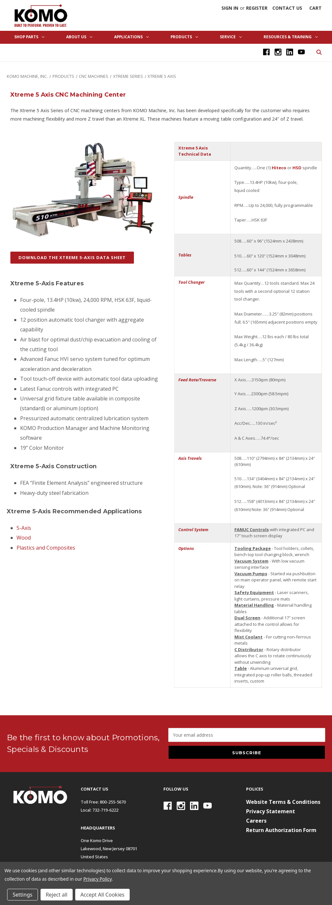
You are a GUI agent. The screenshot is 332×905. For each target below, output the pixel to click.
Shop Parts (29, 37)
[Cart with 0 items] (315, 8)
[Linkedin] (289, 52)
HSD (297, 168)
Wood (24, 537)
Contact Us (287, 8)
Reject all (56, 894)
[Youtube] (301, 52)
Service (231, 37)
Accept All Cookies (102, 894)
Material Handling (254, 605)
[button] (72, 261)
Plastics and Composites (46, 547)
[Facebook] (266, 52)
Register (256, 8)
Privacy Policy (97, 879)
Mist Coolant (248, 637)
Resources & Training (291, 37)
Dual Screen (247, 618)
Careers (256, 820)
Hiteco (279, 168)
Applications (131, 37)
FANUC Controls (251, 529)
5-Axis (24, 527)
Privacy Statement (270, 811)
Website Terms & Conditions (283, 801)
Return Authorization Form (281, 830)
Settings (22, 894)
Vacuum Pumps (250, 574)
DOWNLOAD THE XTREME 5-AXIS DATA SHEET (72, 257)
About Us (79, 37)
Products (184, 37)
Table (240, 668)
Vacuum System (251, 561)
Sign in (229, 8)
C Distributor (248, 649)
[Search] (318, 52)
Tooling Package (252, 548)
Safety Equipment (254, 592)
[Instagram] (278, 52)
